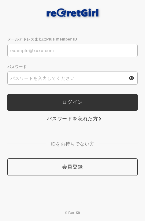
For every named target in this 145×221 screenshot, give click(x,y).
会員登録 (72, 166)
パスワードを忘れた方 (72, 118)
